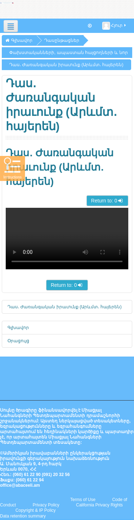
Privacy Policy (46, 504)
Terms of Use (83, 499)
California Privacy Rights (99, 504)
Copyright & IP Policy (35, 510)
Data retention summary (23, 516)
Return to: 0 (107, 200)
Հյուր (114, 26)
